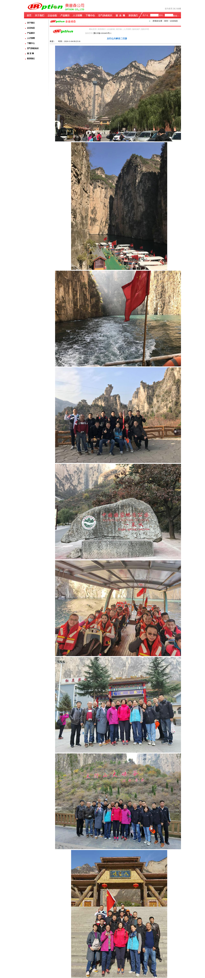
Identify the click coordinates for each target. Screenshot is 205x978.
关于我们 (31, 23)
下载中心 (31, 43)
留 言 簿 (30, 53)
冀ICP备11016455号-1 (102, 33)
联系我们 (31, 58)
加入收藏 (177, 9)
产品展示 (31, 33)
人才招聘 (31, 38)
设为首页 (168, 9)
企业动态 (31, 28)
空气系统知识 (33, 48)
